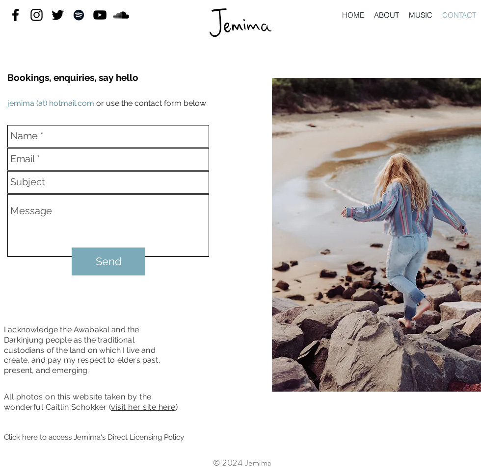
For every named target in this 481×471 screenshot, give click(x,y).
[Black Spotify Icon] (79, 15)
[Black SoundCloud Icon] (121, 15)
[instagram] (36, 15)
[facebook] (15, 15)
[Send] (108, 261)
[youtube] (100, 15)
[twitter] (58, 15)
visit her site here (143, 407)
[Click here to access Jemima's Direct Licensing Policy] (94, 437)
